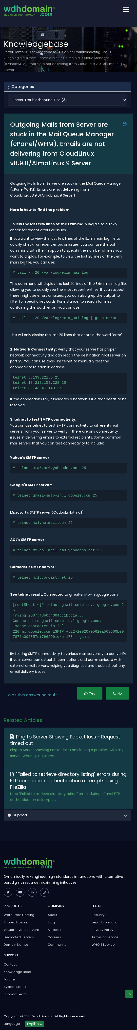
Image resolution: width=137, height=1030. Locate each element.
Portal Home (14, 52)
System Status (15, 986)
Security (98, 914)
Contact (10, 964)
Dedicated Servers (19, 937)
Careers (54, 937)
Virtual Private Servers (21, 929)
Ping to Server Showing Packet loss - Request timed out (65, 740)
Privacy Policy (102, 929)
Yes (89, 693)
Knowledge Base (17, 972)
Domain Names (16, 944)
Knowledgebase (43, 52)
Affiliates (54, 929)
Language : (12, 1023)
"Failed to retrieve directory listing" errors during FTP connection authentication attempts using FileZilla (68, 781)
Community (57, 944)
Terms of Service (105, 937)
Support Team (15, 994)
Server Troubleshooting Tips (85, 52)
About (52, 914)
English (34, 1023)
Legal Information (105, 922)
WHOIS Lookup (103, 944)
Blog (51, 922)
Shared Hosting (16, 922)
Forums (10, 979)
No (117, 693)
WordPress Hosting (19, 914)
